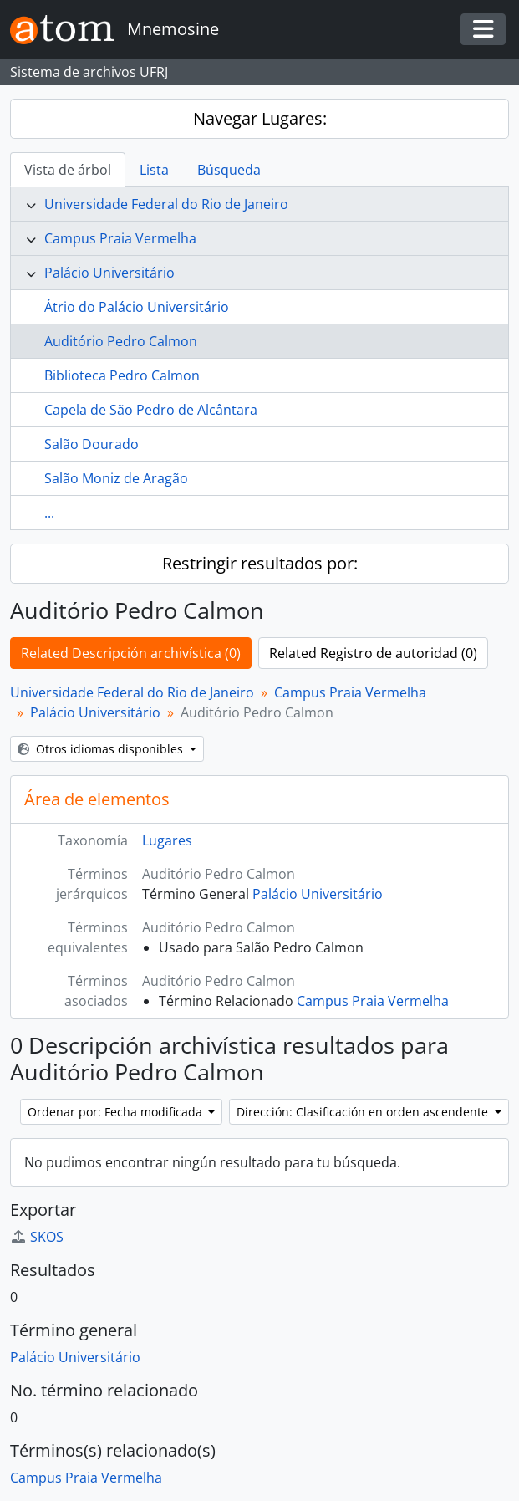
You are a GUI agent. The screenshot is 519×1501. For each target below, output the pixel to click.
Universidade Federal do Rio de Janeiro (166, 204)
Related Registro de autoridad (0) (373, 653)
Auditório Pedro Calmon (120, 341)
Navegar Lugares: (260, 118)
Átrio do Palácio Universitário (136, 307)
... (49, 512)
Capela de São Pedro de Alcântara (150, 410)
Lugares (167, 840)
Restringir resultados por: (260, 563)
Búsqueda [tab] (229, 170)
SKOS (37, 1237)
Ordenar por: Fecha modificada (117, 1112)
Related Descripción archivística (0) (131, 653)
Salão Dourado (91, 444)
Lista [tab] (154, 170)
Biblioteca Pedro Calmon (122, 375)
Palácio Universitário (109, 272)
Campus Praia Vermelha (120, 238)
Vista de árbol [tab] (67, 170)
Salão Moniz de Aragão (116, 478)
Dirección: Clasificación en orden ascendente (364, 1112)
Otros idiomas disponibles (102, 749)
